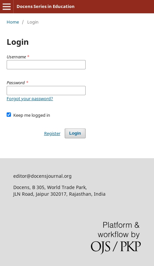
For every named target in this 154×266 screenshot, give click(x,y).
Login (75, 133)
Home (13, 22)
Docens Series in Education (46, 6)
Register (52, 133)
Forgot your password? (30, 98)
